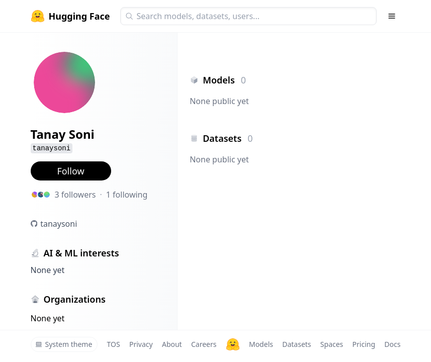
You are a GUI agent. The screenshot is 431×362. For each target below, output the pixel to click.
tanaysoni (58, 223)
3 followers (75, 194)
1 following (127, 194)
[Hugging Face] (233, 344)
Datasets (296, 344)
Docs (392, 344)
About (172, 344)
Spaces (331, 344)
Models (261, 344)
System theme (64, 344)
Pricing (364, 344)
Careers (203, 344)
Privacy (141, 344)
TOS (113, 344)
